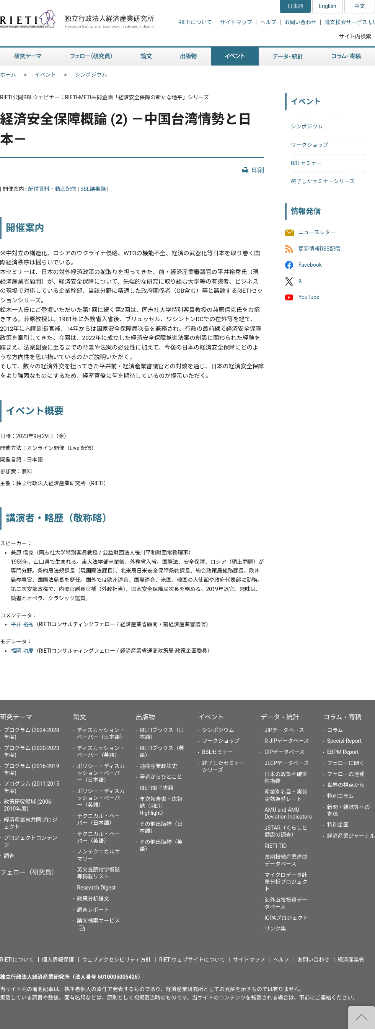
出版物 (145, 717)
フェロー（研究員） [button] (91, 57)
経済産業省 (351, 960)
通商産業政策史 (158, 766)
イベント (45, 75)
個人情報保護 (58, 960)
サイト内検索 (355, 36)
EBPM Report (343, 752)
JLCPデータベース (286, 763)
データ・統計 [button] (288, 57)
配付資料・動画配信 (52, 189)
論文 (79, 717)
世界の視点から (346, 785)
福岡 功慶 (22, 651)
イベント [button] (235, 57)
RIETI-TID (275, 846)
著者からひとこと (161, 777)
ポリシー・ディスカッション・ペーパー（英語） (101, 798)
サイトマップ (236, 22)
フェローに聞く (346, 763)
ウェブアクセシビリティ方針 (116, 960)
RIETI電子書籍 (157, 788)
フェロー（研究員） (29, 872)
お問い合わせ (300, 22)
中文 (359, 6)
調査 (9, 856)
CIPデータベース (284, 752)
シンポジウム (91, 75)
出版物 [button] (188, 57)
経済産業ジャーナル (351, 836)
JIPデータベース (284, 730)
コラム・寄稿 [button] (346, 57)
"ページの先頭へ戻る (361, 1017)
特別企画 (338, 825)
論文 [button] (146, 57)
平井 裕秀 (22, 624)
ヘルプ (268, 22)
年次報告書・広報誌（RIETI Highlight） (161, 806)
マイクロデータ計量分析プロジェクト (285, 882)
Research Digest (96, 888)
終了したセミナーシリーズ (323, 181)
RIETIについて (195, 22)
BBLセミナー (306, 163)
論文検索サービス (349, 22)
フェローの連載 (346, 774)
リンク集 (275, 929)
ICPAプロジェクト (286, 918)
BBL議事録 (93, 189)
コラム (335, 730)
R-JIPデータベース (286, 741)
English (327, 6)
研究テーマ (16, 717)
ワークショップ (309, 145)
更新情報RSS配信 (319, 249)
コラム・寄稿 (342, 717)
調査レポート (93, 910)
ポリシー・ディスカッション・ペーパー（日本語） (101, 773)
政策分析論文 (93, 899)
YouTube (308, 297)
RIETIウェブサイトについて (192, 960)
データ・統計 (280, 717)
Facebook (310, 265)
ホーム (8, 75)
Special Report (344, 741)
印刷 (258, 170)
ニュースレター (317, 233)
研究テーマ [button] (28, 57)
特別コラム (340, 796)
